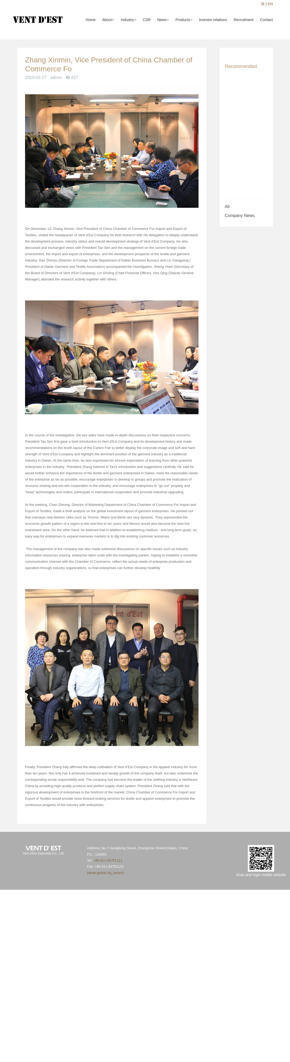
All (227, 206)
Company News (240, 215)
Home (90, 20)
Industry (128, 19)
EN (270, 4)
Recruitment (243, 20)
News (163, 19)
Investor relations (213, 20)
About (108, 19)
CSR (147, 20)
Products (183, 19)
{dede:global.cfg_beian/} (105, 873)
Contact (266, 20)
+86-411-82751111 (107, 860)
